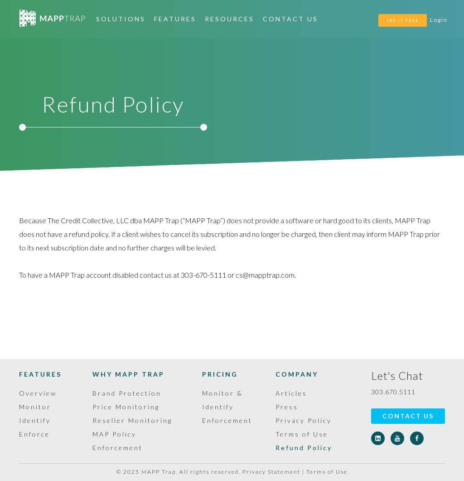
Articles (291, 393)
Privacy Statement (271, 471)
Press (287, 407)
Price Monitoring (126, 407)
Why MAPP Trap (128, 374)
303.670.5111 (393, 392)
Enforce (34, 434)
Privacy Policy (304, 420)
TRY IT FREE (403, 20)
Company (297, 374)
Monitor (35, 407)
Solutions (120, 19)
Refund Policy (304, 448)
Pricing (220, 374)
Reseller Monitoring (132, 420)
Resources (229, 19)
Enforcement (227, 420)
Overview (38, 393)
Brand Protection (126, 393)
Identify (35, 420)
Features (175, 19)
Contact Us (290, 19)
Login (439, 19)
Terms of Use (302, 434)
